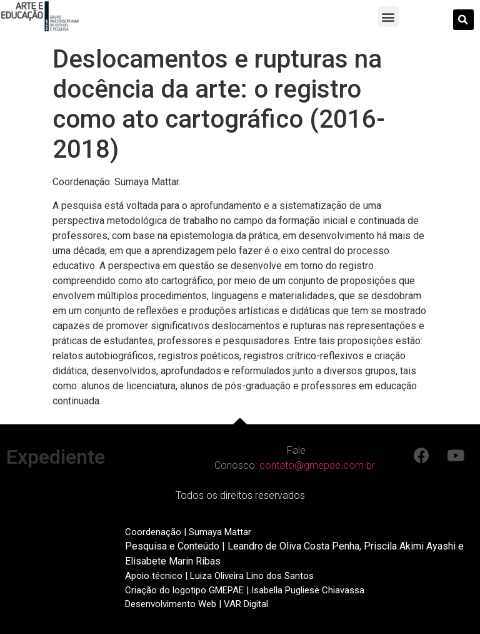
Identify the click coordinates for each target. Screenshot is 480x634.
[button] (388, 16)
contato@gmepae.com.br (317, 465)
